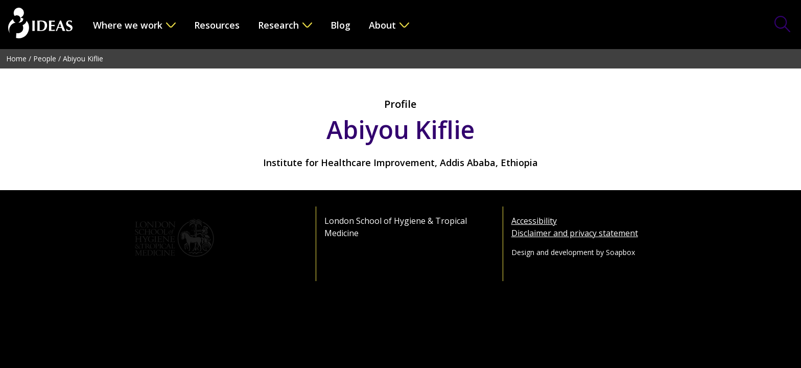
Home (16, 58)
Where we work (127, 25)
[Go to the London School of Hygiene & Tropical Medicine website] (213, 238)
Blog (340, 25)
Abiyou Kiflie (83, 58)
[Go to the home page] (40, 24)
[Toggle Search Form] (782, 25)
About (382, 25)
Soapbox (620, 252)
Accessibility (534, 220)
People (44, 58)
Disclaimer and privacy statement (574, 233)
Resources (217, 25)
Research (278, 25)
